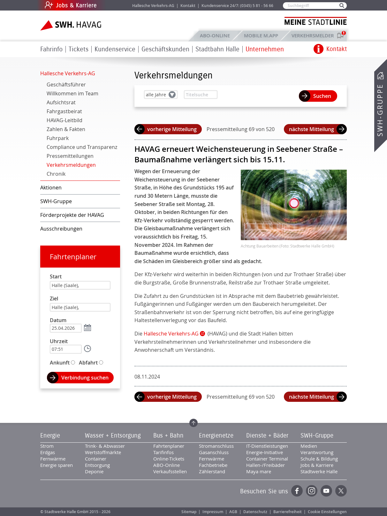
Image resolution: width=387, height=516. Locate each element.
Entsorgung (97, 465)
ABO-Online (215, 35)
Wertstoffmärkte (103, 452)
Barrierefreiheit (287, 511)
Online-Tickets (168, 458)
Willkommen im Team (72, 93)
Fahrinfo (51, 49)
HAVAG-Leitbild (64, 120)
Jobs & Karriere (113, 5)
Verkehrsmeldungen (71, 164)
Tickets (78, 49)
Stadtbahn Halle (217, 49)
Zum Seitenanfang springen (193, 423)
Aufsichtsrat (61, 102)
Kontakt (187, 5)
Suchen (322, 96)
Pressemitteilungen (70, 155)
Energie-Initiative (264, 452)
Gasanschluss (214, 452)
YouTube (326, 491)
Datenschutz (255, 511)
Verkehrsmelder (314, 35)
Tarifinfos (163, 452)
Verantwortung (316, 452)
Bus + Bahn (168, 435)
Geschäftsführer (66, 84)
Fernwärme (52, 458)
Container (95, 458)
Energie (50, 435)
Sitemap (188, 511)
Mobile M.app (261, 35)
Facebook (297, 491)
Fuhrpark (58, 138)
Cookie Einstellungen (327, 511)
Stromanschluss (216, 446)
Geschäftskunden (165, 49)
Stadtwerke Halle (319, 471)
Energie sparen (56, 465)
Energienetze (216, 435)
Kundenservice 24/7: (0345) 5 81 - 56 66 (237, 5)
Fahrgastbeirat (64, 111)
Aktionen (51, 187)
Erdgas (47, 452)
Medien (308, 446)
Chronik (56, 173)
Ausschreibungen (61, 228)
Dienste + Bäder (267, 435)
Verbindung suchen (85, 377)
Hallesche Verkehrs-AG (153, 5)
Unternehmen (265, 49)
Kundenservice (115, 49)
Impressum (212, 511)
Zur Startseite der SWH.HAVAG (71, 25)
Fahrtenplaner (73, 256)
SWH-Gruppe (380, 110)
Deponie (94, 471)
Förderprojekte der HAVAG (72, 214)
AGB (233, 511)
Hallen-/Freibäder (265, 465)
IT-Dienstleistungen (267, 446)
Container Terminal (267, 458)
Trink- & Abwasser (105, 446)
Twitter (341, 491)
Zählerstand (212, 471)
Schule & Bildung (319, 458)
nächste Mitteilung (311, 129)
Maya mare (258, 471)
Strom (47, 446)
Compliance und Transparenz (82, 147)
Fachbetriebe (213, 465)
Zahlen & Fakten (66, 129)
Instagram (311, 491)
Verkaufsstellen (170, 471)
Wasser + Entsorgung (113, 435)
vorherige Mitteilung (172, 129)
